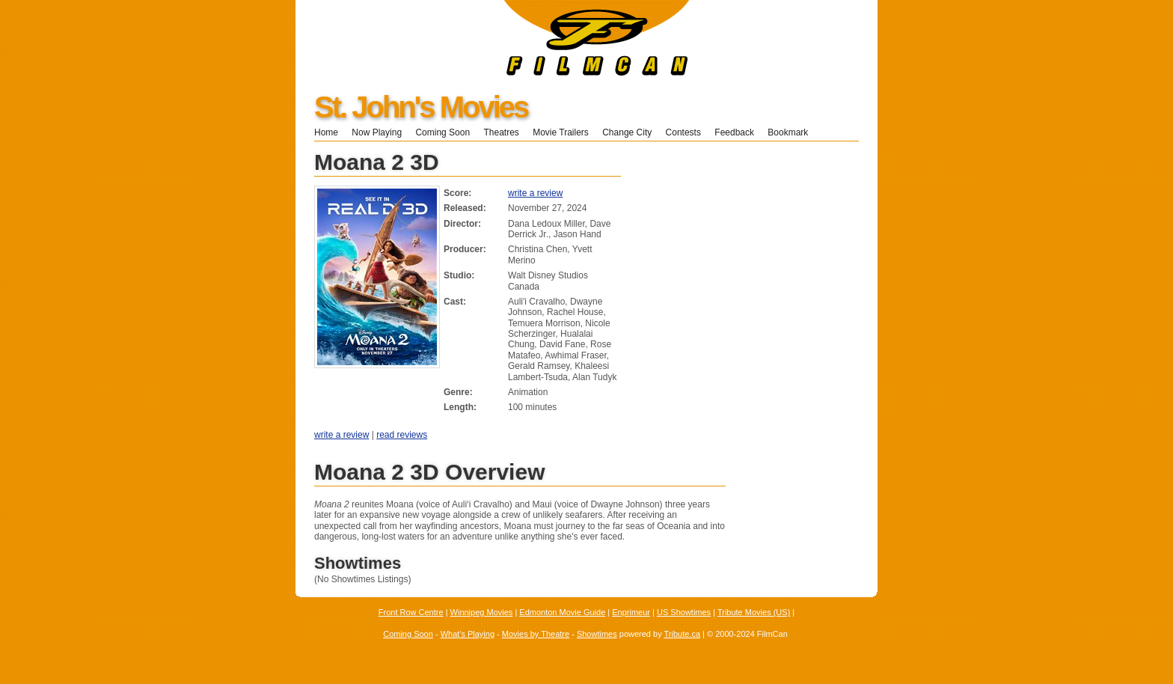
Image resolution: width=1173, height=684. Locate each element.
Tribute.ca (682, 633)
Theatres (500, 132)
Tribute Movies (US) (753, 612)
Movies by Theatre (535, 633)
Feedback (734, 132)
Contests (683, 132)
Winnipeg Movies (481, 612)
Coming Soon (442, 132)
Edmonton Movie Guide (562, 612)
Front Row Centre (411, 612)
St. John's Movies (420, 107)
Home (326, 132)
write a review (535, 193)
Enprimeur (631, 612)
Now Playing (377, 132)
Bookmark (793, 132)
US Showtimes (684, 612)
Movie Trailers (561, 132)
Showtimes (597, 633)
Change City (627, 132)
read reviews (401, 435)
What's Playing (467, 633)
